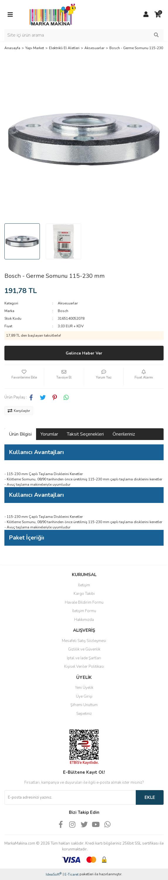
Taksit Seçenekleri (85, 434)
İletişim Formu (84, 611)
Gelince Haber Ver (84, 353)
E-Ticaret (72, 874)
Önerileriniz (124, 434)
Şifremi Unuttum (84, 705)
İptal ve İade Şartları (84, 658)
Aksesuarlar (68, 303)
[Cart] (158, 14)
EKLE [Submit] (150, 797)
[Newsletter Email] (70, 797)
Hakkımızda (84, 619)
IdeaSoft (54, 874)
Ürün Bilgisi (20, 434)
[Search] (84, 35)
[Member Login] (146, 14)
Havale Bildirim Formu (84, 602)
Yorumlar (49, 434)
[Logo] (51, 14)
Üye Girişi (84, 696)
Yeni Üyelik (84, 687)
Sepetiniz (84, 713)
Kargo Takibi (84, 593)
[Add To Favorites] (24, 377)
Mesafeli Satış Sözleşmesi (84, 640)
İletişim (84, 585)
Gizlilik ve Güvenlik (84, 649)
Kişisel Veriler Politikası (84, 666)
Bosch (63, 311)
